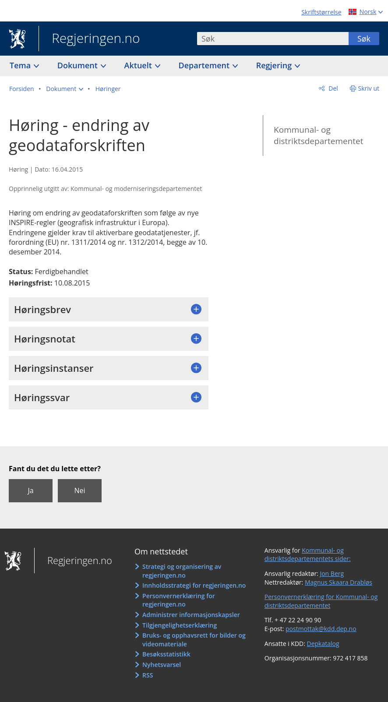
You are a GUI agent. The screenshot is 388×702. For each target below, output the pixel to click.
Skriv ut (369, 88)
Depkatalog (323, 643)
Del (332, 88)
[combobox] (273, 38)
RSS (147, 675)
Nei (79, 490)
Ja (30, 490)
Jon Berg (332, 573)
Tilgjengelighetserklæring (179, 625)
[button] (64, 89)
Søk (363, 38)
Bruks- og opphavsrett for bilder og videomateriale (194, 639)
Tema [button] (21, 65)
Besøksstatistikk (166, 654)
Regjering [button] (275, 65)
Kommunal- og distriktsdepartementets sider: (308, 554)
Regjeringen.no (89, 39)
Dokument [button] (78, 65)
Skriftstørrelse (321, 12)
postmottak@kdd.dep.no (321, 628)
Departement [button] (205, 65)
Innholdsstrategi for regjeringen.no (194, 585)
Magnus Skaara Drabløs (338, 582)
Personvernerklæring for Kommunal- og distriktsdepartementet (321, 601)
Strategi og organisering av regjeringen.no (181, 570)
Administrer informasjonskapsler (191, 614)
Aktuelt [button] (139, 65)
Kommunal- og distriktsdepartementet (318, 135)
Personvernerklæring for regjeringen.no (178, 600)
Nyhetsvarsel (161, 664)
